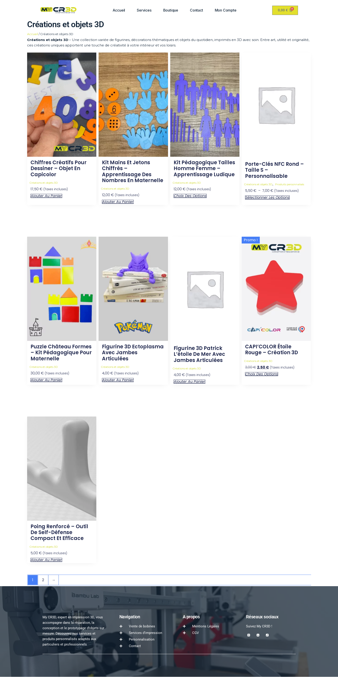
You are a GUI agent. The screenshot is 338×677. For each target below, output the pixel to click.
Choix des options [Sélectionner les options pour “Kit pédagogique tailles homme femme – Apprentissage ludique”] (190, 196)
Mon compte (225, 10)
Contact (196, 10)
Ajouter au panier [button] (46, 196)
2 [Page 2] (43, 580)
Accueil (119, 10)
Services (144, 10)
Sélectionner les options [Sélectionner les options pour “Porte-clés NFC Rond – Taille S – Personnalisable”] (267, 197)
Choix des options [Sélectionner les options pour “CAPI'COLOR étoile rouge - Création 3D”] (261, 374)
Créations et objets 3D (43, 182)
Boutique (170, 10)
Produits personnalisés (289, 184)
